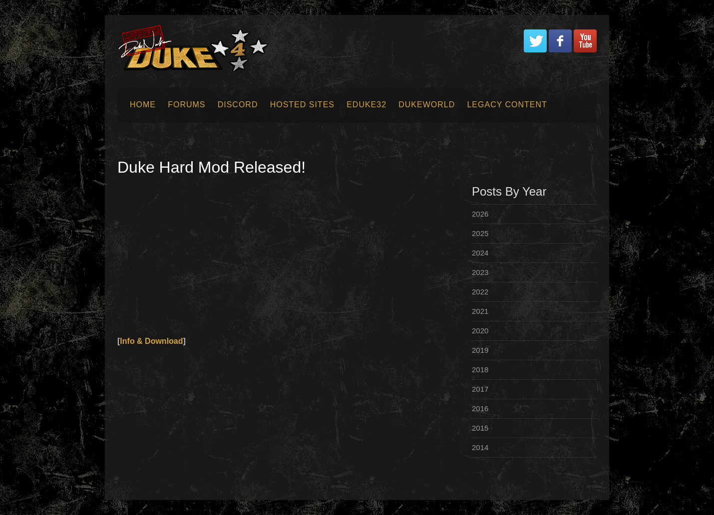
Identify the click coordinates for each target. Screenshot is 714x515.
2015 (480, 428)
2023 (480, 272)
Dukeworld (426, 104)
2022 (480, 291)
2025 (480, 233)
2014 (480, 447)
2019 (480, 350)
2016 (480, 408)
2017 (480, 389)
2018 (480, 369)
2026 (480, 214)
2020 (480, 330)
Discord (238, 104)
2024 (480, 253)
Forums (186, 104)
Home (143, 104)
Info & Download (151, 341)
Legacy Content (507, 104)
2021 (480, 311)
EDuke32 (366, 104)
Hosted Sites (302, 104)
